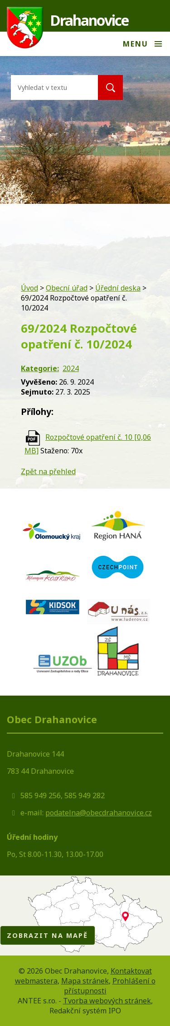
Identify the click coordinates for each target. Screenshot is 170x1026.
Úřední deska (118, 288)
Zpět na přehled (48, 471)
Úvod (29, 288)
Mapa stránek (85, 981)
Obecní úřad (66, 288)
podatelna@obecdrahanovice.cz (98, 813)
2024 (71, 368)
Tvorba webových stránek (107, 1001)
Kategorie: (40, 368)
